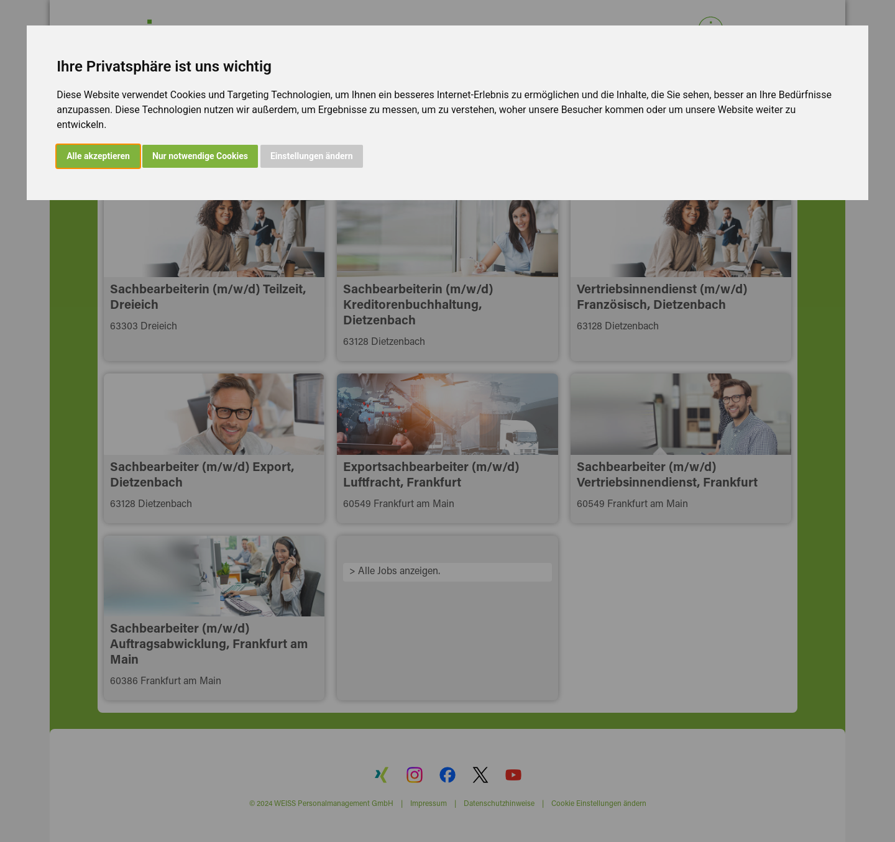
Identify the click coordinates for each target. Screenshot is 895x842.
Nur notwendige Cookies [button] (200, 156)
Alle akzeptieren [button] (98, 156)
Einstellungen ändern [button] (311, 156)
